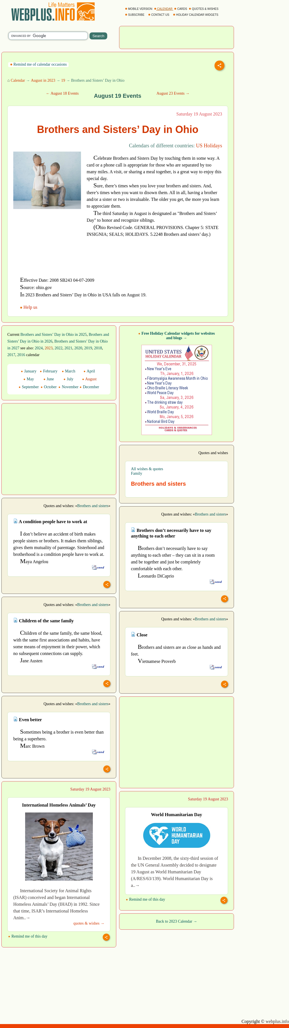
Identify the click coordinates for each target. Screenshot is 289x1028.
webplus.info (277, 1021)
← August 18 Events (62, 93)
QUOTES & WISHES (204, 8)
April (89, 371)
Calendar (18, 80)
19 (63, 80)
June (48, 379)
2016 (21, 355)
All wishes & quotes (147, 469)
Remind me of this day (27, 936)
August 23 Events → (173, 93)
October (49, 387)
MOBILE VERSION (139, 8)
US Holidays (209, 145)
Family (136, 473)
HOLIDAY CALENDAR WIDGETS (196, 14)
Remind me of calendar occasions (38, 64)
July (68, 379)
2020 (78, 348)
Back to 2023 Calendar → (176, 921)
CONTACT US (159, 14)
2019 (88, 348)
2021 (68, 348)
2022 (58, 348)
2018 (98, 348)
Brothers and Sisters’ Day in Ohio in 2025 (53, 334)
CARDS (181, 8)
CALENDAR (163, 8)
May (28, 379)
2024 (39, 348)
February (48, 371)
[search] (48, 36)
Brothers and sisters (92, 506)
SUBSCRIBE (135, 14)
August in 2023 (43, 80)
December (89, 387)
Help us (29, 307)
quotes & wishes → (88, 923)
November (68, 387)
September (29, 387)
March (68, 371)
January (28, 371)
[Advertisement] (177, 37)
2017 (11, 355)
